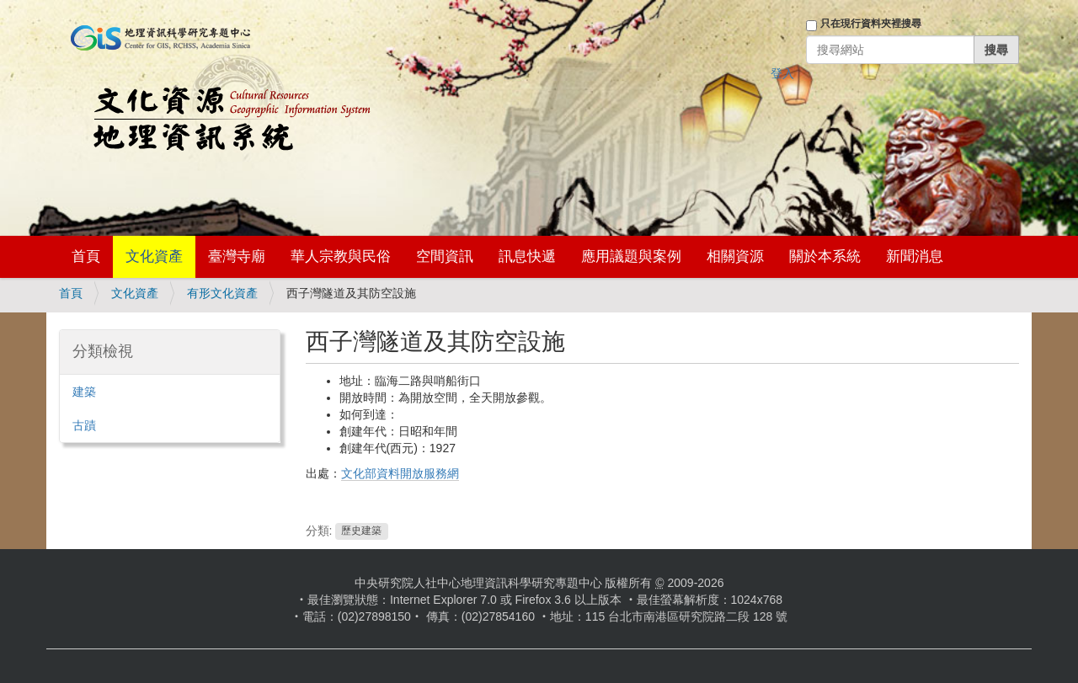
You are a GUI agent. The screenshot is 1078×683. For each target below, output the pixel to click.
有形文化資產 (222, 293)
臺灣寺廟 (236, 256)
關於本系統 (825, 256)
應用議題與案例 (631, 256)
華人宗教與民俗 (341, 256)
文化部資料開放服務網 (400, 473)
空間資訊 (444, 256)
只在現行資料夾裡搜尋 (870, 23)
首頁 (86, 256)
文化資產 (154, 256)
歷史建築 (361, 531)
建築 (84, 391)
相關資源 (735, 256)
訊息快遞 (527, 256)
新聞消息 (914, 256)
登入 (782, 73)
